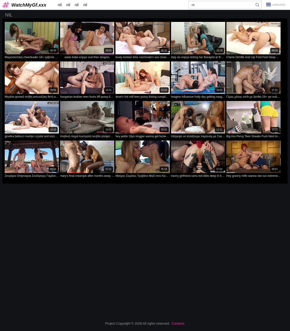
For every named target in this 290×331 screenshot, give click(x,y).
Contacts (178, 323)
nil (60, 5)
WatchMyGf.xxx (28, 5)
